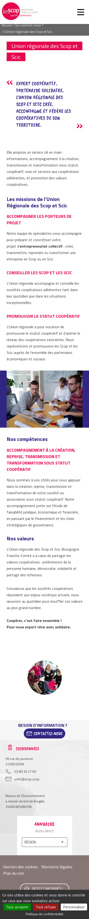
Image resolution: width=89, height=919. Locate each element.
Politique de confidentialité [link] (44, 913)
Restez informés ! (47, 888)
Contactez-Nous (48, 733)
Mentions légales (56, 867)
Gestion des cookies (20, 867)
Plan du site (13, 873)
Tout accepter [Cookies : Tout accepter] (17, 907)
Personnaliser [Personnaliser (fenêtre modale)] (74, 907)
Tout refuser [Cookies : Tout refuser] (46, 907)
